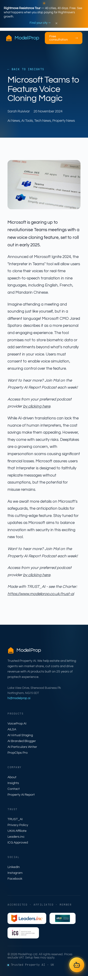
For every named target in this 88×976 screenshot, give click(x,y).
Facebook (15, 878)
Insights (13, 783)
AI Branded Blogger (22, 741)
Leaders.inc (16, 836)
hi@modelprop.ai (19, 698)
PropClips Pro (18, 752)
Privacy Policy (18, 825)
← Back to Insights (26, 69)
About (12, 777)
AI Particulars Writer (22, 747)
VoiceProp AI (17, 723)
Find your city (40, 22)
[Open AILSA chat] (76, 964)
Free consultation (63, 38)
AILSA (12, 729)
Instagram (15, 873)
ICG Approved (18, 842)
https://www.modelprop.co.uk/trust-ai (41, 594)
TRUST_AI (15, 819)
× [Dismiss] (56, 23)
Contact (14, 789)
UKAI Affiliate (17, 831)
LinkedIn (14, 867)
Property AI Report (21, 794)
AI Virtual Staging (20, 735)
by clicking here (36, 406)
